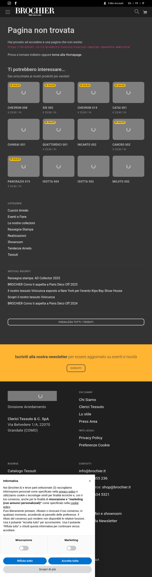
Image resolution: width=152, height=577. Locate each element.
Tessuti (13, 255)
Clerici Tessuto (91, 407)
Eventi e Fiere (17, 217)
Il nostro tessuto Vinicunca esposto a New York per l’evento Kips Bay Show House (65, 291)
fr (136, 3)
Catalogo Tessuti (22, 471)
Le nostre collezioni (21, 223)
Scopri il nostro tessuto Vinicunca (31, 297)
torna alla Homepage (67, 55)
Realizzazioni (17, 236)
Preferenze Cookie (94, 445)
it (143, 3)
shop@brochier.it (116, 487)
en (129, 3)
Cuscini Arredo (18, 210)
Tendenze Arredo (19, 248)
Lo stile (85, 414)
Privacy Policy (90, 438)
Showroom (15, 242)
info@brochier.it (92, 471)
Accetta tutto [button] (70, 560)
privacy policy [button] (67, 491)
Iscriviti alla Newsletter (98, 521)
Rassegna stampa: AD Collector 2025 (34, 278)
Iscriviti (76, 368)
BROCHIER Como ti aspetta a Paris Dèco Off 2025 (43, 284)
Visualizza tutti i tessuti (75, 322)
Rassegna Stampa (20, 229)
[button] (90, 481)
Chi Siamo (87, 399)
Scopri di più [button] (47, 569)
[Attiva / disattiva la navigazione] (8, 12)
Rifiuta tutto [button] (25, 560)
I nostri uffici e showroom (100, 513)
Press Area (88, 421)
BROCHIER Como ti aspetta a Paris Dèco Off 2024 (43, 303)
